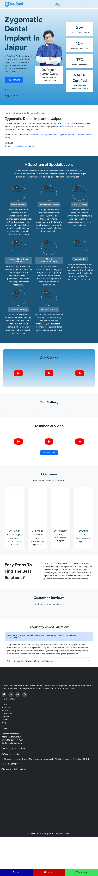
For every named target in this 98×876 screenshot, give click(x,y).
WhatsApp (81, 872)
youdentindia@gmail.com (14, 801)
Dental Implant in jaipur (12, 775)
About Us (6, 739)
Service (5, 743)
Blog (4, 755)
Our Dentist (7, 746)
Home (7, 113)
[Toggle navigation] (89, 4)
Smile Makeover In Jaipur (13, 772)
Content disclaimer (10, 766)
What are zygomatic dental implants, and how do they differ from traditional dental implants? (41, 668)
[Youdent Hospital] (4, 726)
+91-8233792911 (10, 796)
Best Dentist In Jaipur (11, 769)
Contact (5, 749)
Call (16, 872)
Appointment (14, 80)
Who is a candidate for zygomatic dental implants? (30, 693)
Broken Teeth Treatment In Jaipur (19, 146)
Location (49, 872)
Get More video (49, 485)
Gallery (5, 752)
